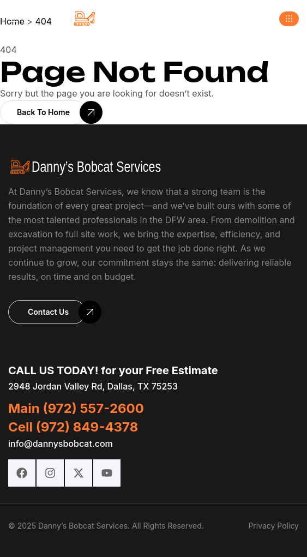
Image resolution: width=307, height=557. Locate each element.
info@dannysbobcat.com (60, 443)
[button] (289, 18)
